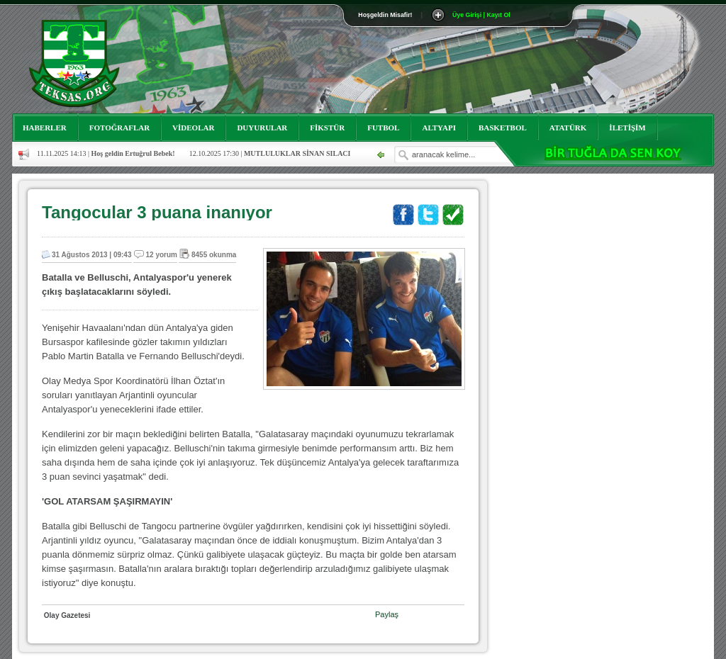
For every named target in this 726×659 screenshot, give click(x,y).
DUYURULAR (262, 127)
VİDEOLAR (193, 127)
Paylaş (386, 614)
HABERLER (45, 127)
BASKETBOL (503, 127)
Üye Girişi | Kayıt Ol (481, 14)
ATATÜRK (568, 127)
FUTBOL (383, 127)
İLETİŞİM (627, 127)
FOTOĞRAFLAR (119, 127)
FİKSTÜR (327, 127)
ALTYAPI (439, 127)
